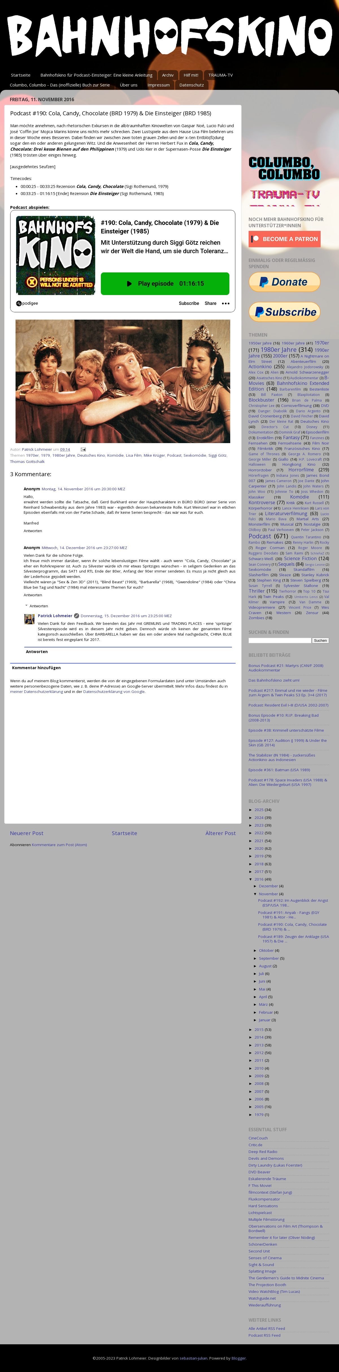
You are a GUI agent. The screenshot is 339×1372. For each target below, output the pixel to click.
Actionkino (260, 366)
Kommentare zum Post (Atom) (59, 844)
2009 (260, 1075)
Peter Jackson (312, 529)
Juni (262, 981)
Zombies (256, 617)
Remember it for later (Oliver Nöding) (282, 1237)
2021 (260, 840)
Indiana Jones (287, 475)
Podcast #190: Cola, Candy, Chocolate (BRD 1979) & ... (292, 926)
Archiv (168, 75)
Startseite (21, 75)
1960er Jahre (293, 343)
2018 (260, 863)
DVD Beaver (259, 1171)
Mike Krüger (154, 455)
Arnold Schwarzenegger (307, 372)
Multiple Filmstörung (266, 1219)
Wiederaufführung (265, 1305)
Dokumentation (261, 432)
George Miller (260, 459)
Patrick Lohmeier (55, 615)
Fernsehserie (289, 443)
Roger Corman (270, 547)
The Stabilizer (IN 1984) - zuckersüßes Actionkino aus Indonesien (282, 757)
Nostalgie (312, 524)
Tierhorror (287, 591)
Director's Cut (275, 426)
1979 (45, 455)
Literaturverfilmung (286, 513)
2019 (260, 856)
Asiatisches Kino (269, 378)
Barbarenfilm (290, 389)
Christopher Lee (262, 405)
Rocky (324, 542)
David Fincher (302, 416)
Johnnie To (284, 491)
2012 (260, 1052)
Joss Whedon (312, 491)
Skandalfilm (304, 569)
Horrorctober (260, 469)
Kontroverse (262, 502)
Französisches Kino (302, 448)
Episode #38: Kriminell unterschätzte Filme (286, 730)
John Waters (313, 486)
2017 (260, 871)
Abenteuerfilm (303, 361)
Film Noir (320, 443)
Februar (266, 1012)
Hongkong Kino (299, 464)
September (269, 958)
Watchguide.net (262, 1298)
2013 (260, 1045)
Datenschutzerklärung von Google (114, 691)
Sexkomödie (195, 455)
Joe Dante (306, 480)
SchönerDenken (263, 1244)
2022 (260, 832)
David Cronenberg (265, 416)
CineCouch (258, 1138)
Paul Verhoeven (281, 529)
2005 (260, 1106)
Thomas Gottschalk (27, 461)
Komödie (115, 455)
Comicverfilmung (296, 405)
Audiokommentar (304, 378)
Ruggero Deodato (263, 553)
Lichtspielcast (260, 1212)
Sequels (286, 564)
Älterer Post (221, 833)
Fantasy (291, 437)
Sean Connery (260, 564)
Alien (275, 372)
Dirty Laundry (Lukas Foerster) (275, 1165)
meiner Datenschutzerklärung (36, 691)
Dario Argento (308, 411)
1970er (32, 455)
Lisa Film (134, 455)
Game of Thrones (264, 454)
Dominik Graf (289, 432)
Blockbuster (261, 400)
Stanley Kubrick (315, 574)
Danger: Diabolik (272, 411)
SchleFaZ (317, 553)
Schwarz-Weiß (261, 558)
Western (283, 612)
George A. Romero (304, 454)
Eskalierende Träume (267, 1178)
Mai (262, 989)
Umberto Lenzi (306, 597)
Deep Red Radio (263, 1151)
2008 (260, 1083)
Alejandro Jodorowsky (305, 367)
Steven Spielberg (305, 580)
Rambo (254, 542)
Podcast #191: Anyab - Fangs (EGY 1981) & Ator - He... (288, 915)
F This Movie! (260, 1185)
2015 (260, 1029)
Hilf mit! (191, 75)
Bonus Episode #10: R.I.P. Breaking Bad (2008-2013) (284, 717)
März (264, 1004)
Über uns (129, 85)
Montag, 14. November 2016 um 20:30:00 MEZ (83, 488)
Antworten (33, 530)
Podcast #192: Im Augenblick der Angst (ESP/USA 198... (293, 902)
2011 (260, 1060)
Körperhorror (260, 508)
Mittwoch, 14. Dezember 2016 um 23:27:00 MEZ (84, 547)
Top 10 (309, 591)
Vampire (277, 601)
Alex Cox (256, 372)
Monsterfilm (259, 524)
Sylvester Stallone (301, 585)
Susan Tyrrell (260, 585)
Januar (265, 1019)
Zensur (312, 612)
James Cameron (279, 480)
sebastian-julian (193, 1358)
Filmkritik (265, 448)
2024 (260, 817)
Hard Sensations (263, 1205)
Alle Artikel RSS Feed (267, 1328)
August (266, 965)
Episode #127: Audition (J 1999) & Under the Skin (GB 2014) (288, 742)
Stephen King (269, 580)
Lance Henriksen (295, 508)
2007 (260, 1091)
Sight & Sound (261, 1264)
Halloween (257, 464)
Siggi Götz (217, 455)
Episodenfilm (317, 432)
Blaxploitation (308, 394)
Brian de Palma (306, 400)
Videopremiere (262, 607)
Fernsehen (258, 443)
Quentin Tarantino (306, 537)
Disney (312, 426)
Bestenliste (319, 389)
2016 (260, 879)
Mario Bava (276, 519)
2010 (260, 1068)
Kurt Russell (314, 502)
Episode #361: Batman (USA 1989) (279, 769)
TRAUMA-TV (220, 75)
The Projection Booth (267, 1284)
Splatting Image (262, 1271)
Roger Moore (310, 547)
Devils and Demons (266, 1158)
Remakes (275, 542)
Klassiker (256, 497)
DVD (325, 405)
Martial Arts (308, 518)
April (263, 996)
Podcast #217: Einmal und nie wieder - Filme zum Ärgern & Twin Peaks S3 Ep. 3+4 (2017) (288, 692)
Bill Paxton (271, 394)
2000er (280, 356)
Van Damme (310, 602)
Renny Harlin (303, 542)
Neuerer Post (27, 833)
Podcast (174, 455)
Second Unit (259, 1251)
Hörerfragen (259, 475)
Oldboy (255, 529)
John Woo (257, 491)
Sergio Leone (315, 564)
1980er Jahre (63, 455)
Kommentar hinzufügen (36, 667)
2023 (260, 825)
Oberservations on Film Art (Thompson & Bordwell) (286, 1228)
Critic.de (255, 1144)
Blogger (239, 1358)
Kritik (290, 502)
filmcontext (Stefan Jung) (270, 1192)
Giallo (283, 459)
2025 (260, 809)
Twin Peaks (273, 596)
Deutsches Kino (91, 455)
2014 (260, 1037)
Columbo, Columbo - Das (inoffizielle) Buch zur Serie (60, 85)
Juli (262, 973)
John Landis (286, 486)
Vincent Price (300, 607)
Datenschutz (191, 85)
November (269, 893)
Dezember (269, 885)
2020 (260, 848)
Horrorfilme (301, 470)
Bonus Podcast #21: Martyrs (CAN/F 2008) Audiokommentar (286, 668)
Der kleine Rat (281, 421)
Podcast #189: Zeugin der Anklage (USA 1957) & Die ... (293, 939)
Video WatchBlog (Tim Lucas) (274, 1291)
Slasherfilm (259, 574)
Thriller (257, 591)
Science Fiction (300, 558)
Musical (287, 524)
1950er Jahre (260, 343)
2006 (260, 1099)
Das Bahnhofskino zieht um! (274, 680)
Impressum (158, 85)
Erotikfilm (265, 437)
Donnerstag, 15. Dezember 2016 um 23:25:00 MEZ (126, 615)
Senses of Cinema (265, 1257)
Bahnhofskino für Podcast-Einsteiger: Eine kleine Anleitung (96, 75)
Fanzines (317, 437)
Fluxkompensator (264, 1199)
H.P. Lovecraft (310, 459)
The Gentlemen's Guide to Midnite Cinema (286, 1277)
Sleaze (285, 574)
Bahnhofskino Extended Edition (289, 386)
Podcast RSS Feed (265, 1335)
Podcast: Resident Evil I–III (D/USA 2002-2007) (289, 705)
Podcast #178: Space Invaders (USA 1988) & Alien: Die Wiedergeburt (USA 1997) (288, 782)
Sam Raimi (294, 553)
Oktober (267, 950)
